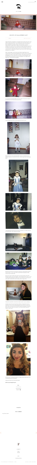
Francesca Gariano (27, 38)
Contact (18, 452)
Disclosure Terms (18, 458)
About (18, 451)
